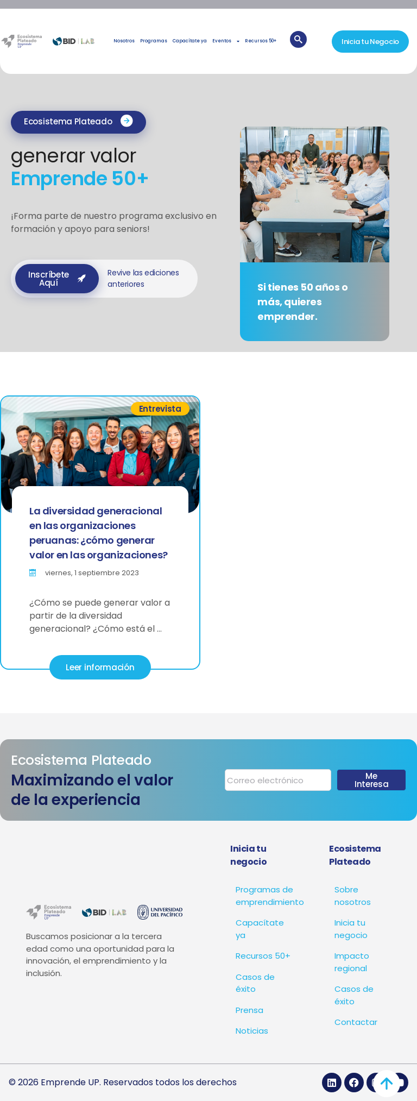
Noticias (252, 1030)
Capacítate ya (190, 41)
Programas (153, 41)
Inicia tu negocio (351, 929)
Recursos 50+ (260, 41)
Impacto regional (351, 962)
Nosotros (124, 41)
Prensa (249, 1010)
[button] (78, 122)
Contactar (355, 1022)
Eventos (225, 41)
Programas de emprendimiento (266, 896)
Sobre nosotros (352, 896)
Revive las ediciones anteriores (143, 278)
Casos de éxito (255, 983)
